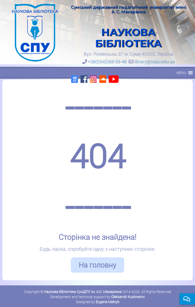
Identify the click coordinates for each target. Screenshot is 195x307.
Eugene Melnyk (107, 301)
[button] (181, 73)
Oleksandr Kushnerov (128, 296)
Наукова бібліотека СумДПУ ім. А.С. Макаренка (83, 291)
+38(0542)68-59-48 (107, 62)
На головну (97, 265)
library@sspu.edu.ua (154, 62)
